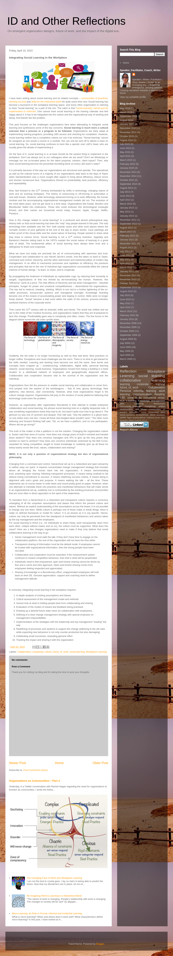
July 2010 (125, 295)
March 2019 (126, 112)
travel (157, 417)
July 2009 (125, 343)
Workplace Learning (96, 651)
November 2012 (128, 219)
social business (157, 415)
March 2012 (126, 231)
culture (48, 651)
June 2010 (125, 299)
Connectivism (142, 415)
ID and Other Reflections (66, 21)
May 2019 (125, 108)
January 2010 (127, 319)
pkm (122, 403)
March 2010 (126, 311)
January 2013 (127, 215)
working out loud (17, 101)
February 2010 (127, 315)
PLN (122, 400)
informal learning (145, 390)
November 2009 (128, 327)
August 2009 (126, 339)
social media (134, 397)
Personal (125, 390)
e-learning (131, 400)
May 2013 (125, 211)
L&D (122, 397)
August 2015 (126, 140)
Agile (129, 417)
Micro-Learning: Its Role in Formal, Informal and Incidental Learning (47, 913)
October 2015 (127, 136)
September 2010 (128, 287)
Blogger (100, 943)
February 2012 (127, 235)
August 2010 (126, 291)
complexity (37, 651)
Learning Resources (149, 403)
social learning (77, 651)
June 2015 (125, 148)
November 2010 (128, 279)
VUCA (144, 420)
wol (137, 409)
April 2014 (125, 199)
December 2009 (128, 323)
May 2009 (125, 351)
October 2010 (127, 283)
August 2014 (126, 188)
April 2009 (125, 355)
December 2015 (128, 128)
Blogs (144, 409)
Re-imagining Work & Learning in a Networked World (54, 895)
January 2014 (127, 207)
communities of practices (94, 98)
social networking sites (153, 412)
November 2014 (128, 176)
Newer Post (17, 763)
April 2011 (125, 263)
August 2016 (126, 120)
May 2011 (125, 259)
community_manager (131, 406)
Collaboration (24, 651)
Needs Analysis (134, 420)
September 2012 (128, 223)
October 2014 (127, 180)
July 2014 (125, 192)
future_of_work (60, 651)
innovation (134, 412)
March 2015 (126, 160)
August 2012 (126, 227)
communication (142, 394)
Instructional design (154, 397)
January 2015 (127, 168)
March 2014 (126, 203)
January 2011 (127, 271)
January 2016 (127, 124)
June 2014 (125, 195)
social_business (127, 415)
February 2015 (127, 164)
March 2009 (126, 359)
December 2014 (128, 172)
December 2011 (128, 243)
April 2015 (125, 156)
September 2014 (128, 184)
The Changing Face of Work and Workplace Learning (54, 878)
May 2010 (125, 303)
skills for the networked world (46, 101)
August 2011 (126, 247)
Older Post (100, 763)
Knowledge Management (151, 400)
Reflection (128, 371)
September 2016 (128, 116)
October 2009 (127, 331)
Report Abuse (129, 429)
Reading (159, 394)
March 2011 (126, 267)
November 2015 (128, 132)
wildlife (123, 417)
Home (59, 763)
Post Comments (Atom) (35, 770)
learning (125, 384)
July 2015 (125, 144)
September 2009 (128, 335)
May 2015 (125, 152)
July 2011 (125, 251)
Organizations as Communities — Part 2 (34, 780)
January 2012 (127, 239)
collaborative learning (142, 380)
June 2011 (125, 255)
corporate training (151, 384)
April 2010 (125, 307)
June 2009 (125, 347)
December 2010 (128, 275)
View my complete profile (133, 97)
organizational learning (143, 417)
